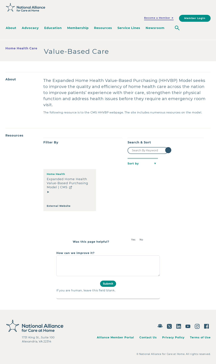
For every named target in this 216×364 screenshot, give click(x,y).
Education (53, 28)
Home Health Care (21, 48)
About (11, 28)
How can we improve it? (75, 253)
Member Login (194, 18)
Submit (108, 283)
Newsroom (155, 28)
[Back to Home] (25, 7)
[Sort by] (143, 163)
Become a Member (157, 17)
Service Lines (128, 28)
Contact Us (148, 337)
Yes (133, 239)
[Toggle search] (177, 28)
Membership (78, 28)
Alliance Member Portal (115, 337)
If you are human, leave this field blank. (85, 290)
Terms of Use (200, 337)
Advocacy (30, 28)
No (141, 239)
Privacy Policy (173, 337)
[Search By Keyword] (148, 150)
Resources (103, 28)
